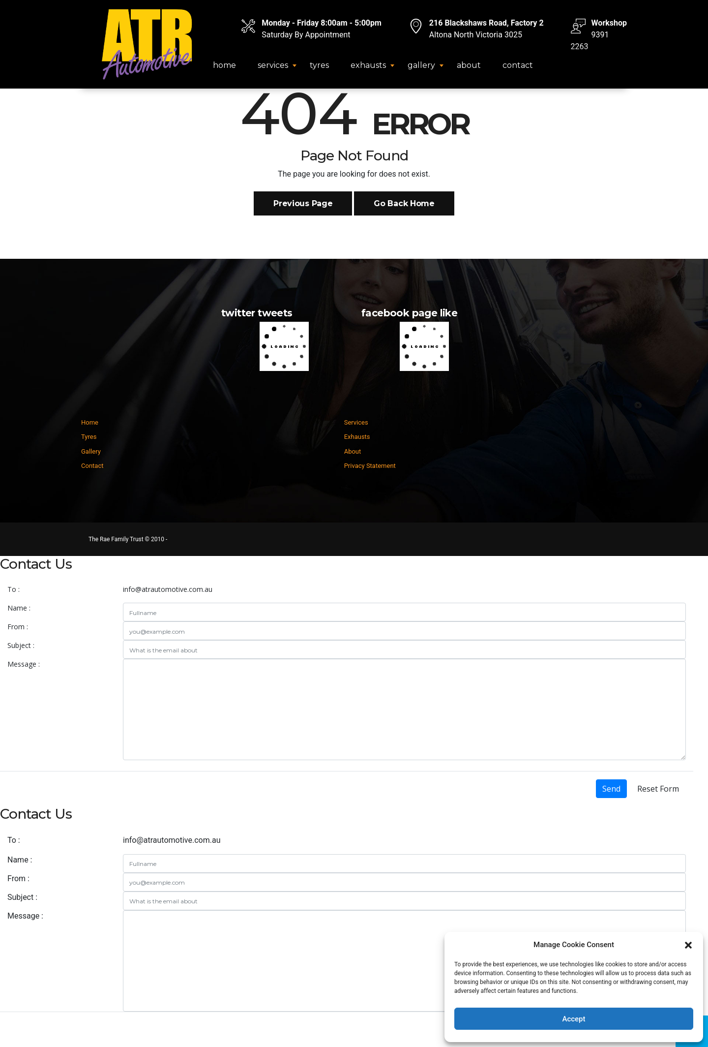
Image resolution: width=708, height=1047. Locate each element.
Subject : (20, 645)
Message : (23, 664)
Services (273, 65)
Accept (573, 1019)
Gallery (421, 65)
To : (13, 589)
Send (611, 788)
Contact (517, 65)
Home (224, 65)
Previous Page (302, 203)
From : (17, 626)
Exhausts (368, 65)
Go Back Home (404, 203)
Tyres (319, 65)
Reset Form (658, 788)
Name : (18, 608)
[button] (688, 945)
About (469, 65)
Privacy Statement (370, 465)
